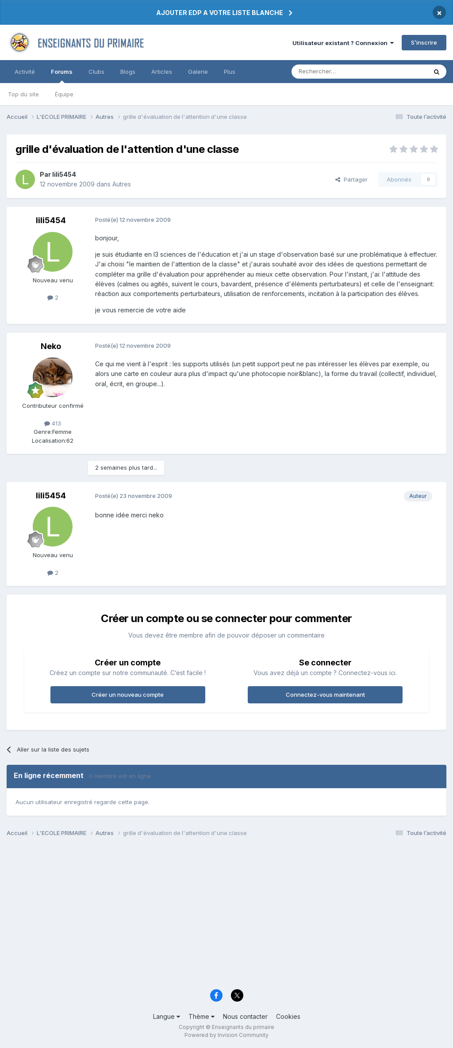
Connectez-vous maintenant (325, 694)
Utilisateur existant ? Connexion (343, 42)
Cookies (288, 1016)
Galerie (198, 71)
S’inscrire (424, 42)
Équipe (64, 94)
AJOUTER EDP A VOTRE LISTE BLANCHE (219, 12)
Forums (62, 75)
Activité (25, 71)
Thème (201, 1016)
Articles (161, 71)
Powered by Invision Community (226, 1035)
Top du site (23, 94)
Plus (229, 71)
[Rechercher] (340, 72)
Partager (351, 179)
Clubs (96, 71)
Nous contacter (245, 1016)
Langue (166, 1016)
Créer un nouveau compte (128, 694)
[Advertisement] (226, 915)
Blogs (127, 71)
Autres (121, 184)
